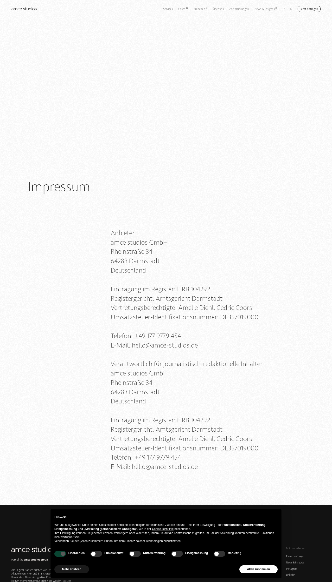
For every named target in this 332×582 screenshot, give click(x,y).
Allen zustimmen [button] (258, 569)
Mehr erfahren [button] (71, 569)
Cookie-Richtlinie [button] (163, 529)
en (290, 9)
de (284, 9)
